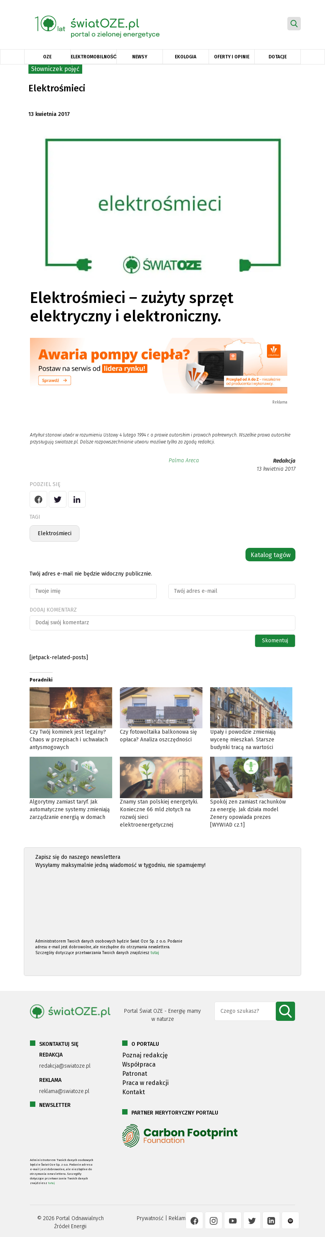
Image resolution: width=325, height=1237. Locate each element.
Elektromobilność (94, 57)
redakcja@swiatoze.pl (65, 1066)
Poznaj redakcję (145, 1055)
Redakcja (284, 461)
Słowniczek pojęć (55, 69)
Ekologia (185, 57)
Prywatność (150, 1218)
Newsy (139, 57)
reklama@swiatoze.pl (64, 1091)
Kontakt (133, 1092)
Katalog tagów (270, 555)
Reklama (178, 1218)
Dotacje (278, 57)
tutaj (155, 953)
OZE (47, 57)
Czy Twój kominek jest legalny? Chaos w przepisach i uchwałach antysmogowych (69, 740)
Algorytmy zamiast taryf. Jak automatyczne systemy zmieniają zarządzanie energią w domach (70, 809)
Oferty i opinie (231, 57)
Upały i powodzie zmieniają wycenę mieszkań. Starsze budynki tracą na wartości (243, 740)
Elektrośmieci (54, 533)
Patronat (134, 1073)
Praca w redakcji (145, 1083)
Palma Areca (184, 460)
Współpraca (139, 1064)
